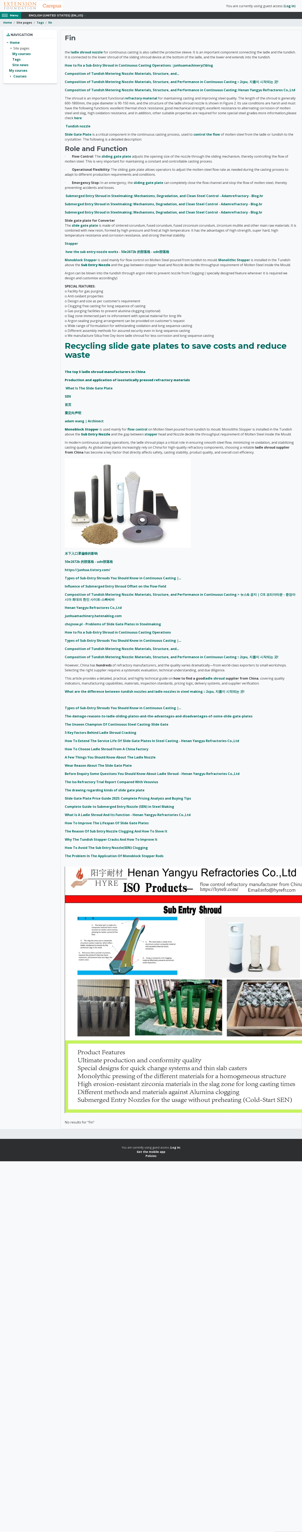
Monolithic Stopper (234, 261)
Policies (151, 1157)
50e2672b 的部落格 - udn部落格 (89, 563)
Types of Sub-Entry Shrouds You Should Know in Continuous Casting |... (123, 579)
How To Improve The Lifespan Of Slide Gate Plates (107, 824)
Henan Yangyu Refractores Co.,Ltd (93, 609)
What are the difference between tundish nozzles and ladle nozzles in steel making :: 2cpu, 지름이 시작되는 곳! (154, 693)
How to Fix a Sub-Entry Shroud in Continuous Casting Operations (118, 634)
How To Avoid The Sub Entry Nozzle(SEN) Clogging (106, 849)
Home (7, 24)
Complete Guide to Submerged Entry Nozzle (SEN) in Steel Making (119, 808)
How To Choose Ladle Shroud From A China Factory (106, 750)
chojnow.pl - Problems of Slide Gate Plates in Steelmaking (113, 625)
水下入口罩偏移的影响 (81, 555)
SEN (68, 398)
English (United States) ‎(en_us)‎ (56, 17)
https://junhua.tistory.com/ (87, 571)
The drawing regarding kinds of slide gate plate (105, 792)
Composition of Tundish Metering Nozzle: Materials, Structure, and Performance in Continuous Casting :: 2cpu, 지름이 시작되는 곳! (171, 83)
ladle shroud (214, 680)
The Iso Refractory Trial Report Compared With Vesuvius (111, 783)
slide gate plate (85, 227)
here (78, 119)
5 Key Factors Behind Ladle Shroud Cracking (100, 734)
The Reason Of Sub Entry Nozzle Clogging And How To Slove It (116, 833)
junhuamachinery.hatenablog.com (93, 617)
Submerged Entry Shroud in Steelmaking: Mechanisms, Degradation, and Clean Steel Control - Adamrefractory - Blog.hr (164, 197)
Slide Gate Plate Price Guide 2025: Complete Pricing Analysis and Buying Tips (128, 800)
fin (50, 24)
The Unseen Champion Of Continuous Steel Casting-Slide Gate (116, 726)
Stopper (71, 245)
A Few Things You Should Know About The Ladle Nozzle (110, 759)
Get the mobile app (151, 1153)
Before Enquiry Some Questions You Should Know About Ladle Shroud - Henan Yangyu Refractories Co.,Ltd (152, 775)
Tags (40, 24)
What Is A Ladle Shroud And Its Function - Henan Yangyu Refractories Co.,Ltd (128, 816)
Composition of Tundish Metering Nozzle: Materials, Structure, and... (122, 75)
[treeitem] (30, 61)
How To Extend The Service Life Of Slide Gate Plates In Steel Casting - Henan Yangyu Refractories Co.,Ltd (152, 742)
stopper (151, 436)
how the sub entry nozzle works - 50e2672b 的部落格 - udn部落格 (117, 253)
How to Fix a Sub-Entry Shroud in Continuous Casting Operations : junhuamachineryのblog (139, 67)
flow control (137, 431)
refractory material (141, 99)
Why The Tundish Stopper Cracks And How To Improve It (111, 841)
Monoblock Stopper (81, 261)
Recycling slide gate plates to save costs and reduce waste (176, 351)
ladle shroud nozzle (87, 53)
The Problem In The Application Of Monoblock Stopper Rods (114, 857)
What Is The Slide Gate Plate (89, 390)
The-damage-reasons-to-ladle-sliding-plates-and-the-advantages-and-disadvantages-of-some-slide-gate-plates (158, 718)
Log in (290, 7)
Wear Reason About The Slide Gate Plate (98, 767)
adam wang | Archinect (84, 422)
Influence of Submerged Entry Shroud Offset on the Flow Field (115, 588)
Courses (20, 77)
